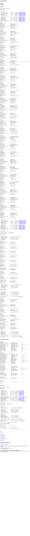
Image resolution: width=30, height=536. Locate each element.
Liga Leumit (2, 4)
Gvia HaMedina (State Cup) (4, 405)
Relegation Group (24, 473)
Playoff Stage (8, 8)
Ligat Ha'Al (2, 3)
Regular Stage (2, 8)
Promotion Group (21, 466)
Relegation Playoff (22, 18)
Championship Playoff (22, 13)
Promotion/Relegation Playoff (5, 505)
